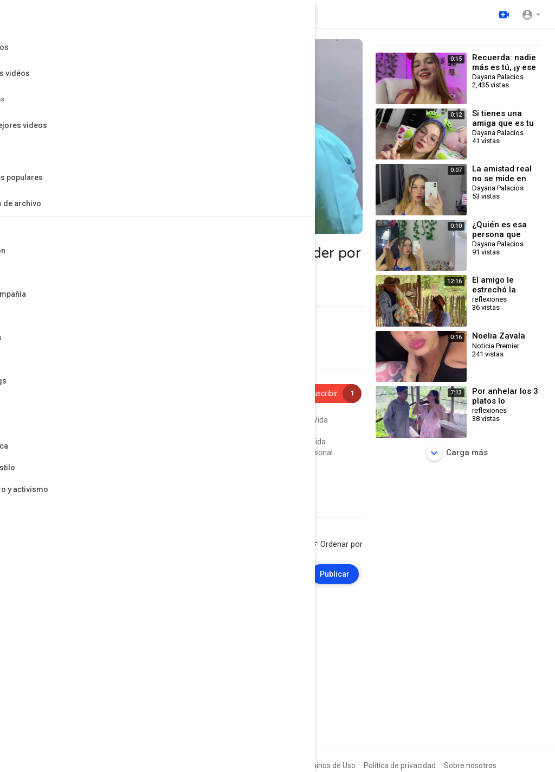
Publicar (335, 574)
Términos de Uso (327, 765)
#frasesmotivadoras (51, 430)
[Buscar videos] (234, 14)
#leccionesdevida (142, 463)
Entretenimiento (89, 478)
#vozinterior (195, 463)
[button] (531, 14)
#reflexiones (242, 420)
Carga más (457, 453)
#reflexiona (242, 441)
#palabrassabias (82, 463)
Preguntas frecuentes (252, 765)
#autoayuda (237, 452)
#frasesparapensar (107, 452)
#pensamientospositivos (195, 430)
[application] (189, 136)
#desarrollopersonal (186, 441)
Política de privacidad (400, 765)
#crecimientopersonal (277, 430)
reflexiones (77, 387)
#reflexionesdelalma (178, 452)
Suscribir (328, 393)
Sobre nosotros (470, 765)
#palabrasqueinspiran (54, 441)
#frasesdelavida (121, 441)
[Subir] (502, 14)
